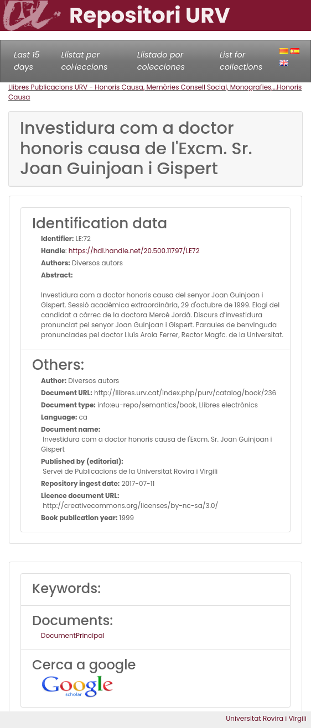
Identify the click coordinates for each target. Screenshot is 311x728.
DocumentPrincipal (72, 635)
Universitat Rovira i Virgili (266, 718)
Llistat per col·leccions (84, 60)
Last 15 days (27, 60)
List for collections (241, 60)
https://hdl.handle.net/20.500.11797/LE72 (134, 250)
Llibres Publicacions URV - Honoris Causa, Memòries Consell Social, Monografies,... (142, 87)
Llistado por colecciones (161, 60)
